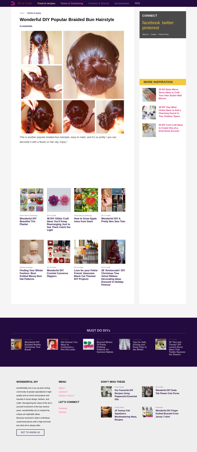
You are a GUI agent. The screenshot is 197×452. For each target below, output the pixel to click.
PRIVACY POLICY (66, 396)
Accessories (122, 3)
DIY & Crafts (25, 3)
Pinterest (62, 412)
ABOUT (62, 388)
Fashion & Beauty (98, 3)
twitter (168, 22)
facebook (151, 22)
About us (145, 34)
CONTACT (63, 392)
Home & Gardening (72, 3)
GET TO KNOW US (30, 432)
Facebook (63, 408)
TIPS (137, 3)
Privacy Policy (163, 34)
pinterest (150, 27)
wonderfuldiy (27, 26)
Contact (153, 34)
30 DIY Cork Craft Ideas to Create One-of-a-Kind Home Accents (171, 128)
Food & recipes (46, 3)
